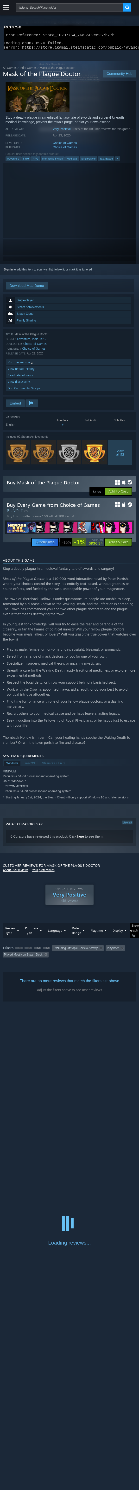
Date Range (76, 933)
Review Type (10, 933)
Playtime (97, 933)
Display (118, 933)
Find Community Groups (24, 391)
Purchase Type (31, 933)
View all (127, 825)
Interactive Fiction (52, 161)
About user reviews (15, 873)
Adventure (13, 161)
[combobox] (69, 7)
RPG (35, 161)
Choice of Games (65, 146)
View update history (21, 371)
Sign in (8, 272)
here (80, 839)
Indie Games (28, 70)
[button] (118, 494)
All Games (10, 70)
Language (55, 933)
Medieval (72, 161)
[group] (69, 954)
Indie (26, 161)
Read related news (20, 378)
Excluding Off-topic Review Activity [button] (75, 951)
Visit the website (21, 365)
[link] (82, 545)
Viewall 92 (120, 455)
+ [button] (117, 161)
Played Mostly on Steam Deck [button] (23, 957)
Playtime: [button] (113, 951)
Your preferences (43, 873)
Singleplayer (88, 161)
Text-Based (106, 161)
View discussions (19, 384)
